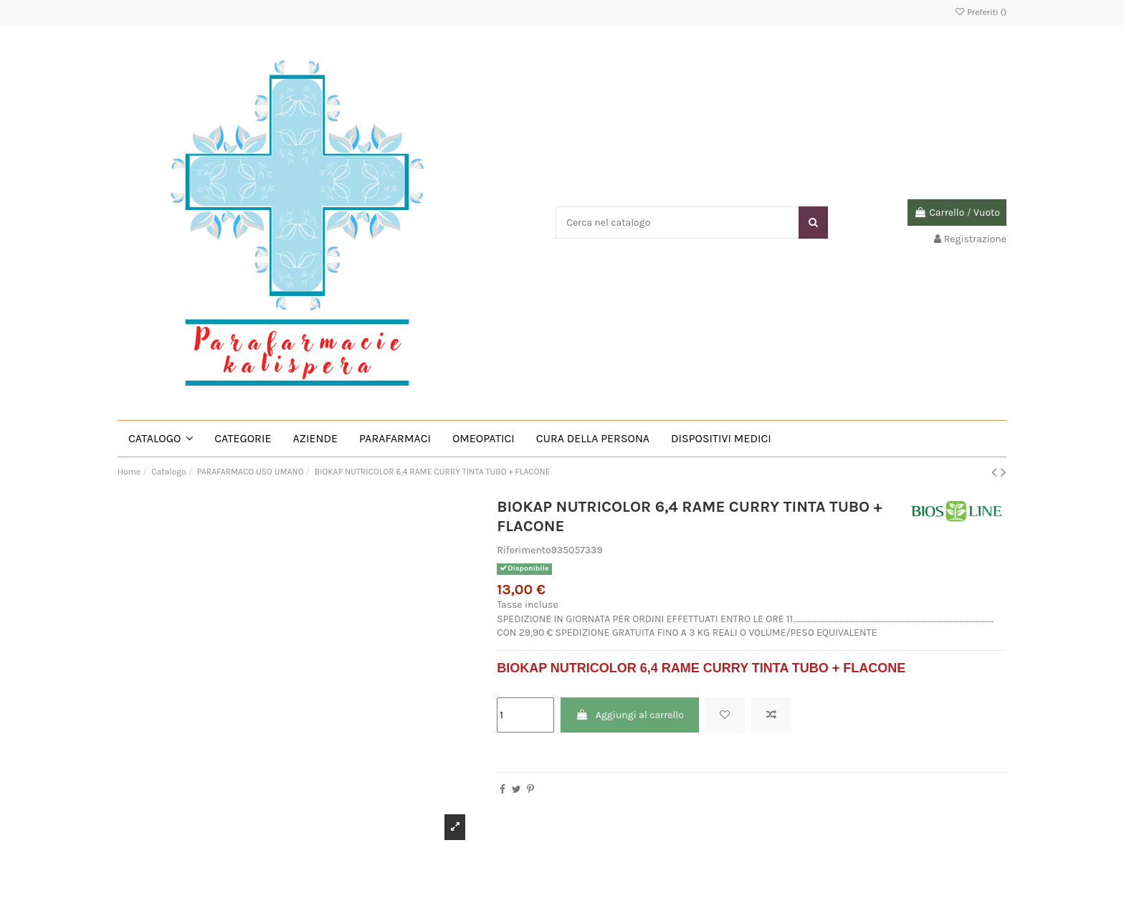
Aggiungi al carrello (630, 715)
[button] (161, 439)
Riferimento (524, 550)
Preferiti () (980, 12)
